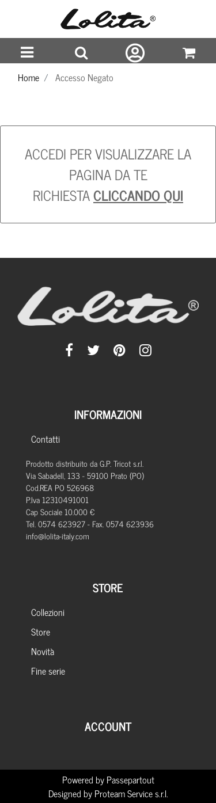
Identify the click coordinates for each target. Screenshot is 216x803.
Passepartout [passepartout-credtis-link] (130, 779)
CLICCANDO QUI (138, 195)
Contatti (45, 438)
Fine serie (48, 670)
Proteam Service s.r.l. (131, 793)
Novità (42, 651)
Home (28, 77)
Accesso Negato (84, 77)
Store (40, 631)
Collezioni (48, 611)
